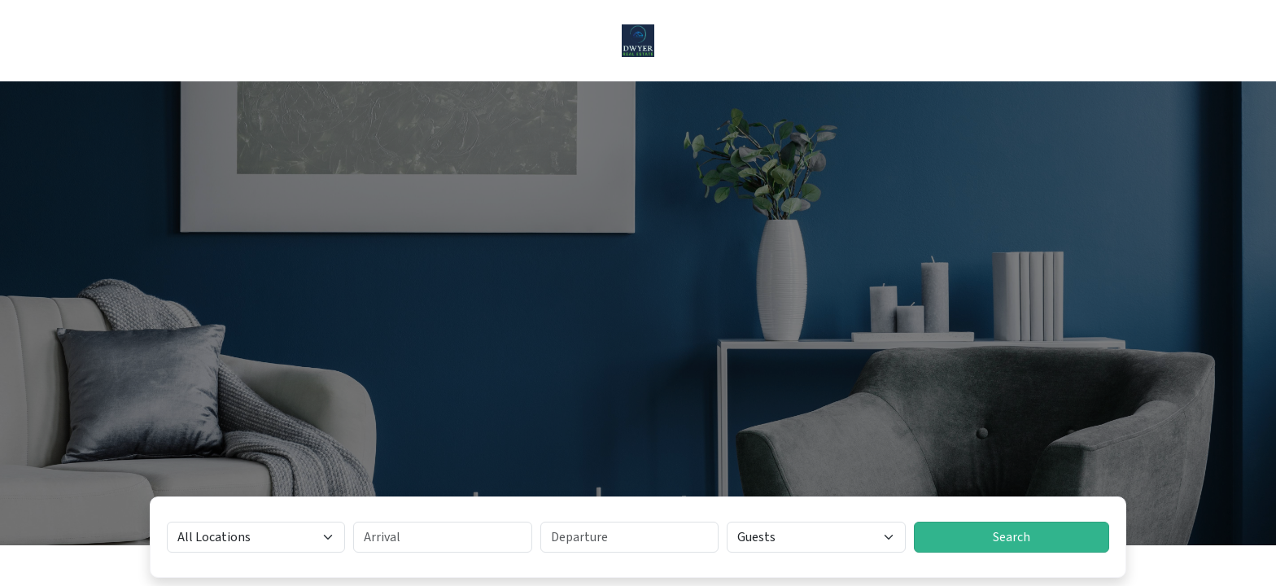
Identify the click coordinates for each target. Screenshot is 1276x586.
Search (1011, 537)
